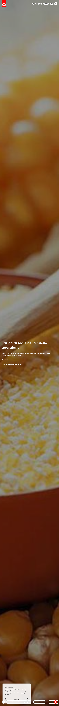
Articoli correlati (40, 702)
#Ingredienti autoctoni (15, 364)
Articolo (5, 360)
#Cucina (4, 364)
